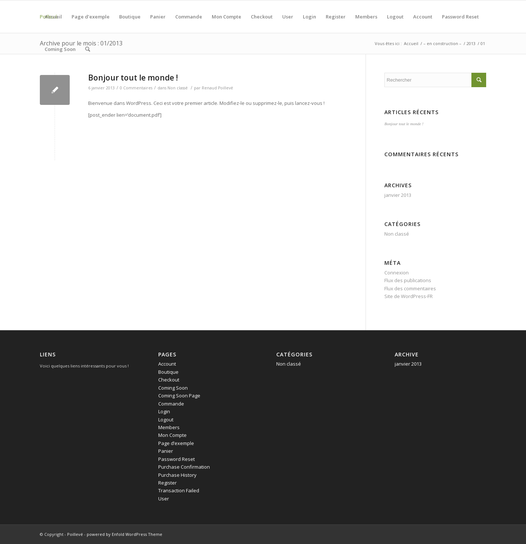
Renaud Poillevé (217, 87)
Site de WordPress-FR (408, 296)
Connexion (396, 272)
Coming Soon (60, 49)
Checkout (262, 16)
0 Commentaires (136, 87)
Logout (395, 16)
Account (422, 16)
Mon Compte (226, 16)
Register (336, 16)
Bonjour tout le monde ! (133, 77)
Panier (158, 16)
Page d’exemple (91, 16)
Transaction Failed (178, 490)
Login (309, 16)
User (287, 16)
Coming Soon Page (179, 395)
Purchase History (177, 475)
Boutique (130, 16)
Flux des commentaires (410, 288)
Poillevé (75, 534)
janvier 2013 (397, 195)
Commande (188, 16)
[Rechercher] (87, 49)
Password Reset (460, 16)
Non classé (177, 87)
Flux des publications (407, 280)
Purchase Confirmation (184, 466)
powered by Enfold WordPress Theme (124, 534)
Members (366, 16)
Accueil (53, 16)
